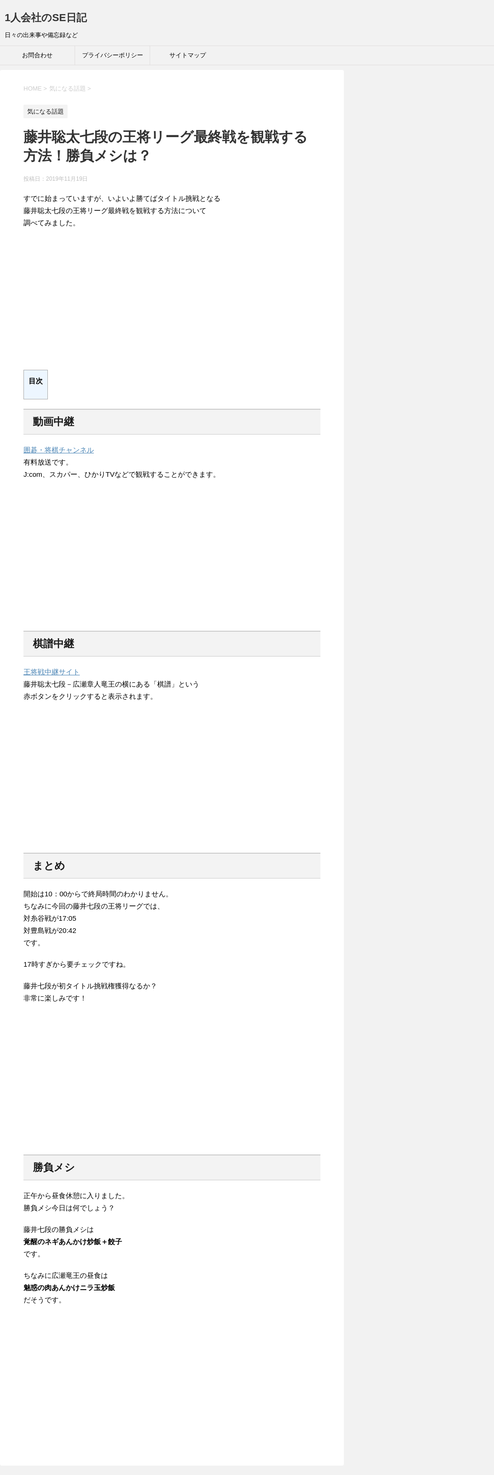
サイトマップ (187, 55)
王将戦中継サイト (51, 672)
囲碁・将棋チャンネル (58, 450)
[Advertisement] (171, 304)
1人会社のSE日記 (46, 17)
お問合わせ (37, 55)
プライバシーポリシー (112, 55)
